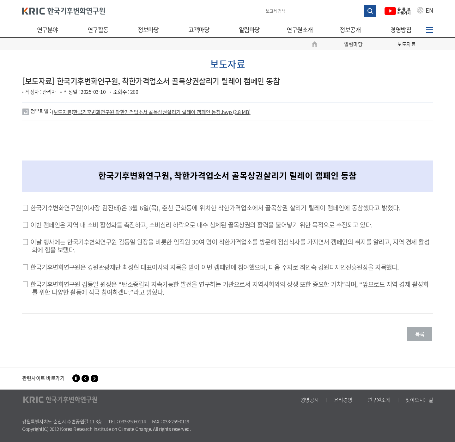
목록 (419, 334)
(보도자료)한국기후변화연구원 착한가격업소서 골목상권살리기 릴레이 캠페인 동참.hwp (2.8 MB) (151, 112)
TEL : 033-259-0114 (127, 421)
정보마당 (148, 29)
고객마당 (198, 29)
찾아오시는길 (419, 399)
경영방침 (400, 29)
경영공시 (309, 399)
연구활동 (98, 29)
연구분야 (47, 29)
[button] (85, 378)
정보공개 (350, 29)
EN (425, 11)
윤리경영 (343, 399)
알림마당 (249, 29)
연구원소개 (300, 29)
